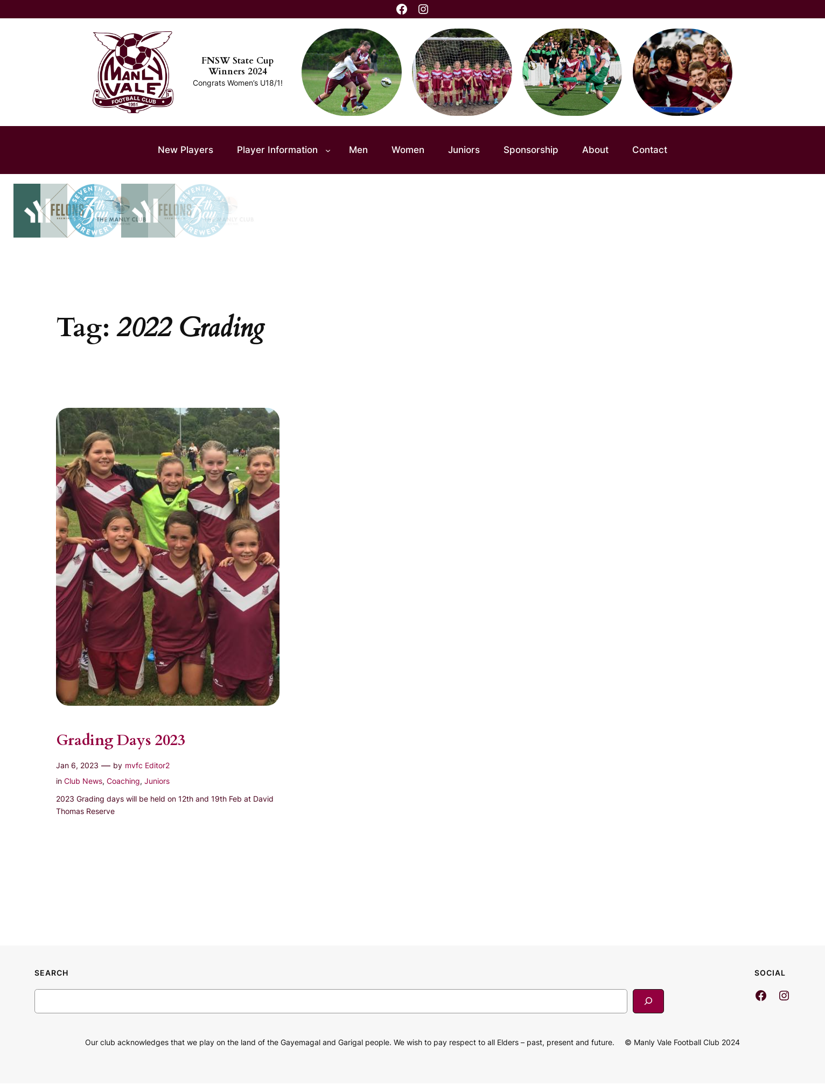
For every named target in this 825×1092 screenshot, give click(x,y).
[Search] (648, 1001)
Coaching (123, 780)
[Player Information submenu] (328, 149)
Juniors (157, 780)
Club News (83, 780)
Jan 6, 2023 (77, 765)
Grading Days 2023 (120, 740)
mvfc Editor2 (147, 765)
